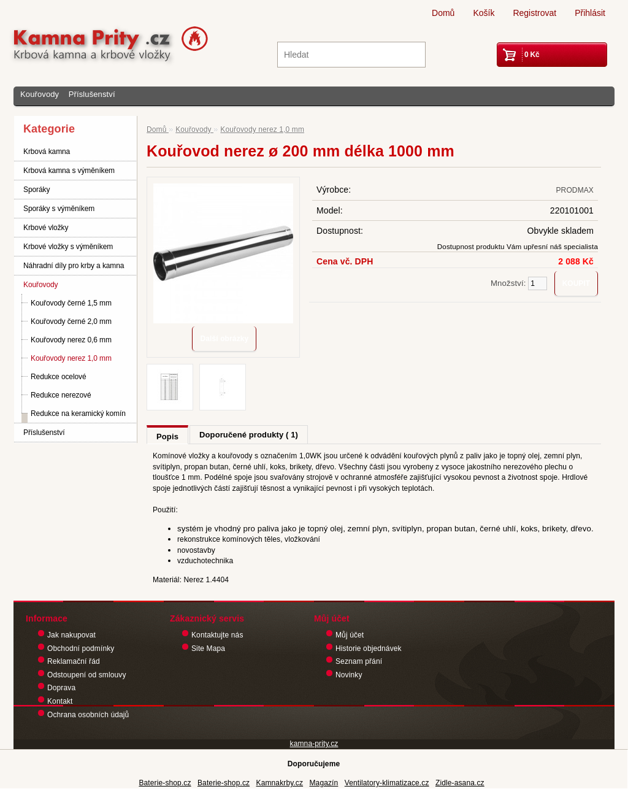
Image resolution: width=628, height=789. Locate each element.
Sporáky (36, 189)
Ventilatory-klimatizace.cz (387, 783)
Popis (167, 436)
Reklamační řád (73, 661)
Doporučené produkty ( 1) (248, 434)
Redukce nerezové (61, 395)
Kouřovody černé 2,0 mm (71, 321)
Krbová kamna (46, 151)
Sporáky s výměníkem (58, 208)
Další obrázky (224, 338)
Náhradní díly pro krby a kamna (73, 265)
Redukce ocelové (58, 376)
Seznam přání (358, 661)
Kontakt (60, 701)
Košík (483, 13)
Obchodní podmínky (80, 648)
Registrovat (534, 13)
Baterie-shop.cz (165, 783)
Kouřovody (39, 94)
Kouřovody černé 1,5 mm (71, 303)
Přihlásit (590, 13)
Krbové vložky (45, 227)
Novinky (348, 675)
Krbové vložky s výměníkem (68, 246)
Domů (443, 13)
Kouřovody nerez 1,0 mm (71, 358)
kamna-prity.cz (314, 743)
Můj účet (349, 635)
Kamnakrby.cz (280, 783)
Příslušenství (92, 94)
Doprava (61, 687)
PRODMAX (575, 190)
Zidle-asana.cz (459, 783)
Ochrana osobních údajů (88, 714)
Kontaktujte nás (217, 635)
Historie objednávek (368, 648)
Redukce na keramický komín (78, 413)
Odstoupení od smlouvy (86, 675)
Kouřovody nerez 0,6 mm (71, 340)
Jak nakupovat (71, 635)
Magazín (323, 783)
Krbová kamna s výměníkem (69, 170)
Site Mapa (208, 648)
